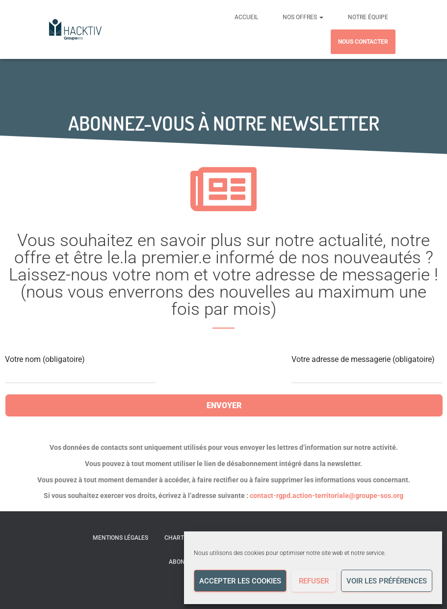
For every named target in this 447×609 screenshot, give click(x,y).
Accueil (246, 17)
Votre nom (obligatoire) (80, 369)
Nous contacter (363, 41)
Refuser (314, 581)
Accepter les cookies (240, 581)
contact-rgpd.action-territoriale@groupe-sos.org (326, 495)
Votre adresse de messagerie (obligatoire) (366, 369)
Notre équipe (368, 17)
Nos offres (303, 17)
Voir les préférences (386, 581)
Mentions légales (120, 537)
